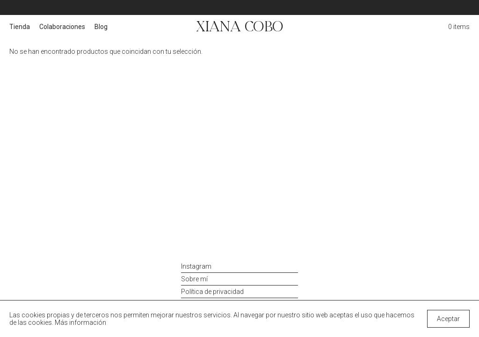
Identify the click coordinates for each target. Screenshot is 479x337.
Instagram (196, 266)
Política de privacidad (212, 291)
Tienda (19, 26)
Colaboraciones (62, 26)
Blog (101, 26)
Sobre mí (194, 279)
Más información (80, 322)
